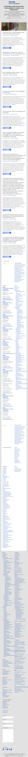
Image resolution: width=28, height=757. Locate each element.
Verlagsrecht (18, 329)
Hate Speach (5, 503)
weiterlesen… (12, 45)
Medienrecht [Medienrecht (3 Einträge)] (18, 656)
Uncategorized (5, 536)
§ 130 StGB (4, 469)
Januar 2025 (17, 453)
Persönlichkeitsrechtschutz (22, 317)
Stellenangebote (17, 353)
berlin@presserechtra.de (7, 312)
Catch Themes (20, 755)
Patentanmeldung (6, 673)
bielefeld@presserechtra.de (8, 325)
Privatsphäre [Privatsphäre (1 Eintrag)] (17, 673)
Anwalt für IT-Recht (6, 701)
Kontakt (16, 289)
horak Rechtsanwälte (13, 35)
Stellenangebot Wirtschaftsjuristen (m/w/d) (19, 362)
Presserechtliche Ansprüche (8, 530)
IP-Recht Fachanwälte (6, 670)
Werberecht (18, 337)
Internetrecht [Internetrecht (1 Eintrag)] (22, 654)
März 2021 (16, 458)
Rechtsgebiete (17, 307)
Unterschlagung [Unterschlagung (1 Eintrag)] (17, 684)
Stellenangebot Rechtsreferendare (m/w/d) (19, 365)
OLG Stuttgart (5, 521)
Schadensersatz (5, 533)
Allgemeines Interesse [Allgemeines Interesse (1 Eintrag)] (18, 641)
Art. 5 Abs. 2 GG (5, 483)
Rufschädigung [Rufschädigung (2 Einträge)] (18, 677)
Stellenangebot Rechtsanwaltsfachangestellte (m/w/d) (21, 371)
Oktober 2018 (17, 461)
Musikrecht (5, 684)
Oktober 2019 (17, 460)
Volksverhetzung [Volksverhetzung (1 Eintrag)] (19, 688)
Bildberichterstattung (6, 488)
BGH (3, 487)
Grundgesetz (5, 500)
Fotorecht (17, 334)
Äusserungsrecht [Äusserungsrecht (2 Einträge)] (18, 689)
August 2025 (17, 451)
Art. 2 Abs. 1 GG (5, 481)
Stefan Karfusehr (19, 305)
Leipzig (17, 341)
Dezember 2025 (17, 450)
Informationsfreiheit (6, 506)
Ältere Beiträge (6, 261)
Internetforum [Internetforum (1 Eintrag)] (17, 654)
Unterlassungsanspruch (7, 537)
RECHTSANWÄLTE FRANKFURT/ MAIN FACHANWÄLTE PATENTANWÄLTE (6, 357)
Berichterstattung (6, 486)
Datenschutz (17, 287)
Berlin (17, 342)
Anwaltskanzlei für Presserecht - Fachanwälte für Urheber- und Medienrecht (14, 8)
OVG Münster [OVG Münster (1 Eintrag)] (18, 659)
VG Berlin (4, 543)
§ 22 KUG (4, 470)
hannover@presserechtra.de (8, 299)
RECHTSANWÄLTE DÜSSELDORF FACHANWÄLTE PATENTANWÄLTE (6, 343)
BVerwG (4, 490)
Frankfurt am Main (19, 347)
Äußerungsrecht (20, 316)
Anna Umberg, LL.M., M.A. (20, 294)
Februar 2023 (17, 454)
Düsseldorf (18, 346)
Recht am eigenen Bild (21, 335)
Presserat (4, 694)
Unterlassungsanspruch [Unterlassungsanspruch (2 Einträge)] (20, 681)
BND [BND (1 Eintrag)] (20, 644)
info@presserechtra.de (7, 298)
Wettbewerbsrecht (6, 666)
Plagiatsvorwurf (5, 525)
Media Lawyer (5, 682)
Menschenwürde (6, 517)
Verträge (17, 339)
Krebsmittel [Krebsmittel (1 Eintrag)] (17, 655)
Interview (4, 510)
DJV (3, 688)
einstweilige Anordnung (7, 492)
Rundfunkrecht (18, 327)
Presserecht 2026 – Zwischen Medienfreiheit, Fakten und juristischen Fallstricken (20, 265)
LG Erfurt (4, 512)
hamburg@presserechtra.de (8, 380)
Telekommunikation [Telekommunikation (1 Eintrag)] (22, 680)
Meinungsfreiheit (6, 516)
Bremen (17, 345)
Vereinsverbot (5, 540)
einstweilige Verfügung (7, 494)
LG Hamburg (5, 513)
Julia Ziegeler (18, 293)
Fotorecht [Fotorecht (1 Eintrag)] (16, 648)
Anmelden (16, 467)
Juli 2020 (16, 459)
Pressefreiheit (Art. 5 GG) (7, 527)
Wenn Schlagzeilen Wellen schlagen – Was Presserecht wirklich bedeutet (20, 273)
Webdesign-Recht (20, 333)
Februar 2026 (17, 448)
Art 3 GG (4, 480)
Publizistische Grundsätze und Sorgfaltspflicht (20, 311)
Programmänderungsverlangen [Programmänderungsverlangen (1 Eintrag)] (19, 674)
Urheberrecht (5, 712)
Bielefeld (17, 343)
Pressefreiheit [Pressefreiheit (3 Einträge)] (19, 666)
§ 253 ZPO (4, 471)
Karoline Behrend (19, 300)
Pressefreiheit (19, 315)
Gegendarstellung (6, 499)
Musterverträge (5, 706)
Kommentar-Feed (18, 470)
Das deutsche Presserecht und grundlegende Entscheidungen (19, 277)
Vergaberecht (5, 674)
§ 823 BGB (4, 473)
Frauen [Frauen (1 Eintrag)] (19, 648)
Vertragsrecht (5, 707)
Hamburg (17, 348)
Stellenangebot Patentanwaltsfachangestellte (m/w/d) (21, 379)
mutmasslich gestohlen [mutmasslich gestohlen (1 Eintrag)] (18, 658)
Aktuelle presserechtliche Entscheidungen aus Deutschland (19, 280)
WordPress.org (17, 471)
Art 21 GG (4, 479)
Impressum (17, 288)
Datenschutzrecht (6, 491)
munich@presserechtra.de (7, 405)
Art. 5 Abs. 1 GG (5, 482)
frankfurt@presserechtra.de (8, 367)
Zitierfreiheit (5, 547)
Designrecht (5, 703)
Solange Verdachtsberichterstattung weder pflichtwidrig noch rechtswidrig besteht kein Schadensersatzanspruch (13, 216)
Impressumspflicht (20, 325)
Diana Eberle (18, 306)
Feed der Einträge (18, 469)
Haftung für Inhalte (20, 326)
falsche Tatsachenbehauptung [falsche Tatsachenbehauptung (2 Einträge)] (19, 646)
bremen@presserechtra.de (7, 339)
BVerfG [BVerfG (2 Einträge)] (23, 644)
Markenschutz (5, 672)
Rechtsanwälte (17, 290)
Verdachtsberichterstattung (8, 539)
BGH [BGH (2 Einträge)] (17, 644)
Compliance (5, 702)
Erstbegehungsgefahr (6, 495)
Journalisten (5, 511)
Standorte (16, 340)
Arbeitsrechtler (5, 660)
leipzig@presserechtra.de (7, 392)
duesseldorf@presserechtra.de (8, 353)
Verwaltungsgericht (6, 541)
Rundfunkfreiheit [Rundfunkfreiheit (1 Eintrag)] (17, 678)
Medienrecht (18, 330)
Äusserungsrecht (6, 484)
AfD (3, 474)
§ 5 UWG (4, 472)
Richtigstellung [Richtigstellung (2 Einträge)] (18, 675)
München (17, 350)
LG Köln (4, 514)
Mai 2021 (16, 456)
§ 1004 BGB (5, 467)
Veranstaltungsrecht (19, 338)
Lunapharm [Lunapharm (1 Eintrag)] (21, 655)
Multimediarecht (19, 331)
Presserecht (18, 308)
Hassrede (4, 502)
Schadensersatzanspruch (7, 535)
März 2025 (16, 452)
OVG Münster (5, 522)
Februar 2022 (17, 455)
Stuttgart (17, 351)
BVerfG (4, 489)
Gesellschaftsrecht (6, 704)
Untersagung (5, 538)
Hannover (17, 349)
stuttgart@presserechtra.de (8, 419)
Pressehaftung (5, 528)
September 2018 (18, 462)
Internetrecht (18, 332)
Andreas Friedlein (19, 304)
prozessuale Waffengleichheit (8, 531)
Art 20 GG (4, 478)
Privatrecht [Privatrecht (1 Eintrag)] (23, 672)
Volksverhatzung (6, 544)
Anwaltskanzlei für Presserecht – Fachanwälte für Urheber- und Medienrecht (15, 754)
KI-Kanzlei (4, 705)
